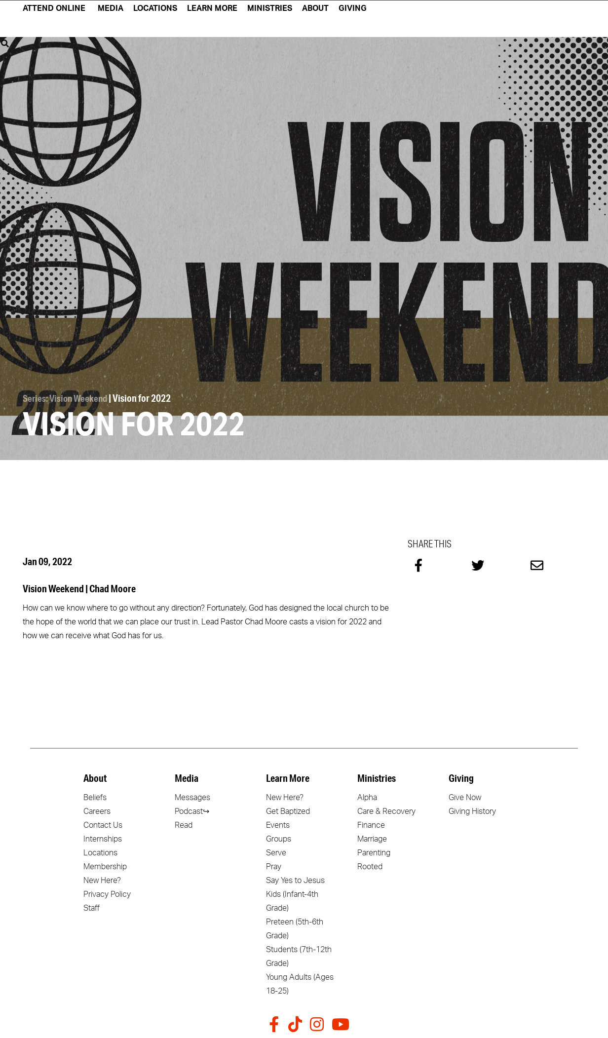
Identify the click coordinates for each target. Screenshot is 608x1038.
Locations (100, 851)
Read (183, 824)
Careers (97, 810)
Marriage (372, 838)
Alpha (367, 796)
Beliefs (95, 796)
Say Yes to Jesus (295, 879)
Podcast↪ (192, 810)
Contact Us (102, 824)
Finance (371, 824)
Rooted (369, 865)
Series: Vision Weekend (67, 397)
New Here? (102, 879)
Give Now (465, 796)
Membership (105, 865)
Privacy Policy (107, 893)
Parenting (373, 851)
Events (278, 824)
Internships (102, 838)
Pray (273, 865)
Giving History (472, 810)
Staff (91, 907)
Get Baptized (288, 810)
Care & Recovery (386, 810)
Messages (192, 796)
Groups (278, 838)
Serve (276, 851)
